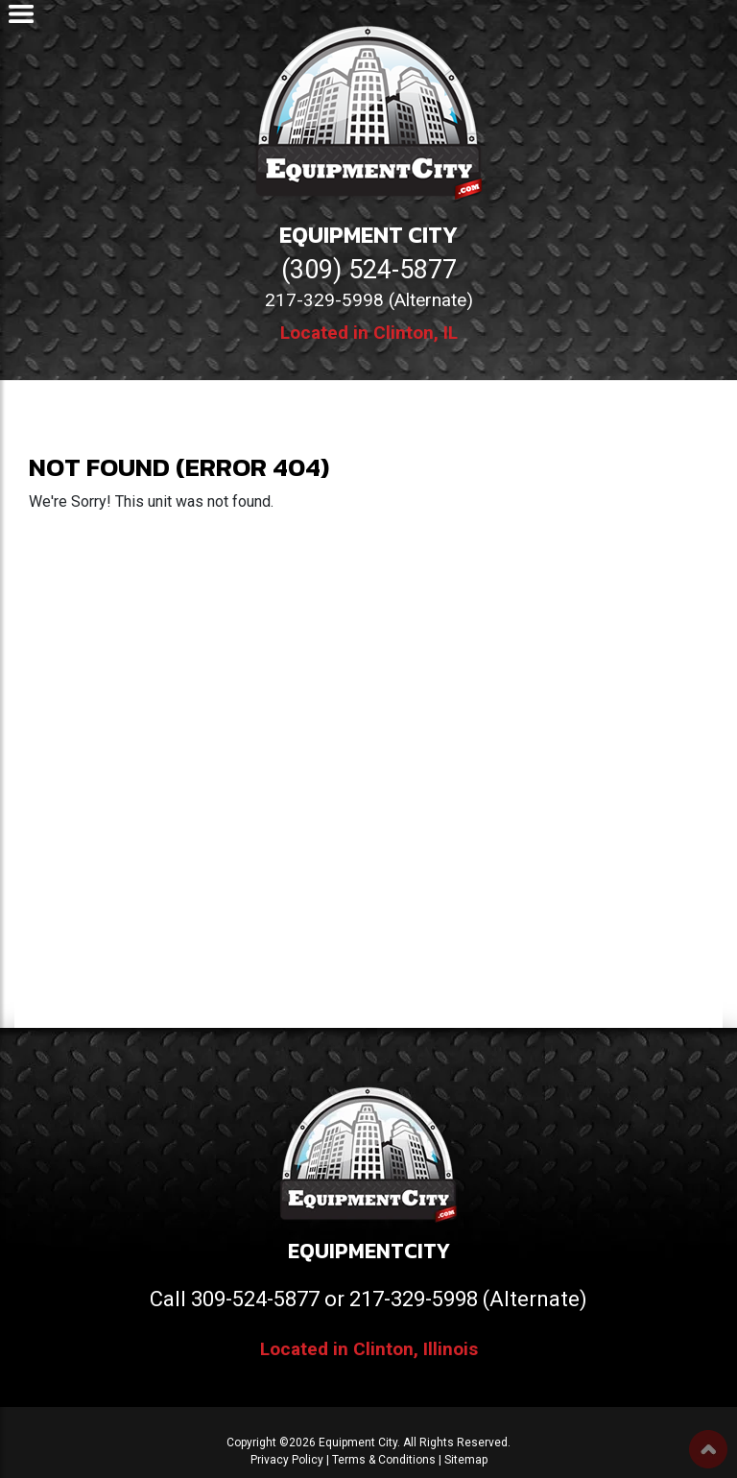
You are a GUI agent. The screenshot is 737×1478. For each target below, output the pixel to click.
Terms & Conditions (384, 1459)
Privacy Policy (286, 1459)
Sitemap (465, 1459)
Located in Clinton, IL (369, 333)
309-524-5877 (255, 1299)
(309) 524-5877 (369, 269)
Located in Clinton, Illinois (369, 1349)
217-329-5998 (413, 1299)
